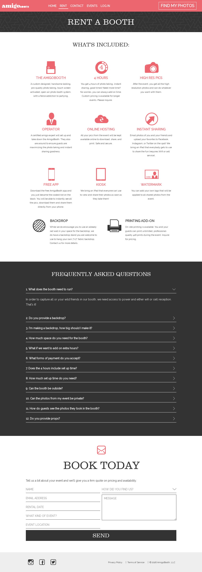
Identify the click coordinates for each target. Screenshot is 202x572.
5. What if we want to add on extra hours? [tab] (101, 349)
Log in (105, 5)
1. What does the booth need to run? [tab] (101, 290)
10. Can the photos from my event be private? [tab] (101, 399)
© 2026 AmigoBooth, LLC (162, 562)
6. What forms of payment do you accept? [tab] (101, 359)
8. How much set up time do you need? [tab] (101, 379)
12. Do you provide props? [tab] (101, 419)
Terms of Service (135, 562)
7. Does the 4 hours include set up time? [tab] (101, 369)
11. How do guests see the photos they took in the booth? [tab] (101, 409)
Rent (63, 5)
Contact (76, 5)
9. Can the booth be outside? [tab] (101, 389)
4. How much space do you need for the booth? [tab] (101, 339)
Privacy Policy (115, 562)
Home (52, 5)
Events (92, 5)
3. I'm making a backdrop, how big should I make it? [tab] (101, 329)
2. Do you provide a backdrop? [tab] (101, 318)
